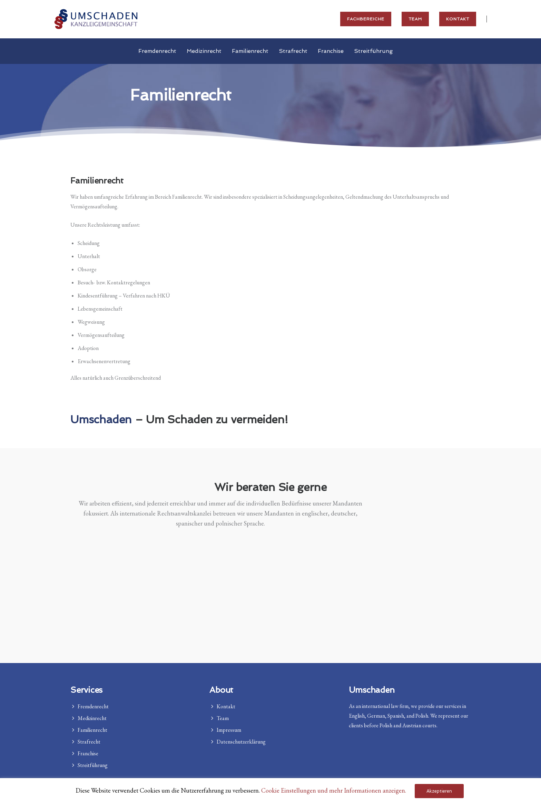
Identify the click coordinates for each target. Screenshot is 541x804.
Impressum (229, 730)
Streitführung (373, 51)
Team (415, 19)
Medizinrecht (204, 51)
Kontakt (457, 19)
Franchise (331, 51)
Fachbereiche (365, 19)
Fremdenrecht (157, 51)
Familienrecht (250, 51)
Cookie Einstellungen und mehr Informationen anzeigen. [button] (333, 790)
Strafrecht (293, 51)
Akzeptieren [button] (439, 791)
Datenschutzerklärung (241, 741)
